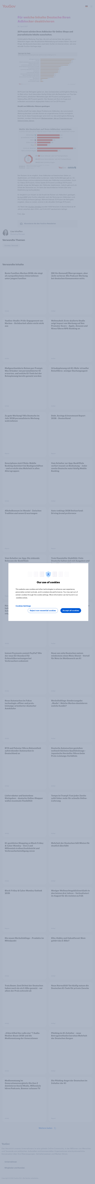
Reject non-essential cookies (43, 610)
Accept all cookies (71, 610)
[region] (48, 592)
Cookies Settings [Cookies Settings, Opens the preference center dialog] (23, 606)
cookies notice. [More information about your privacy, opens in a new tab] (22, 597)
